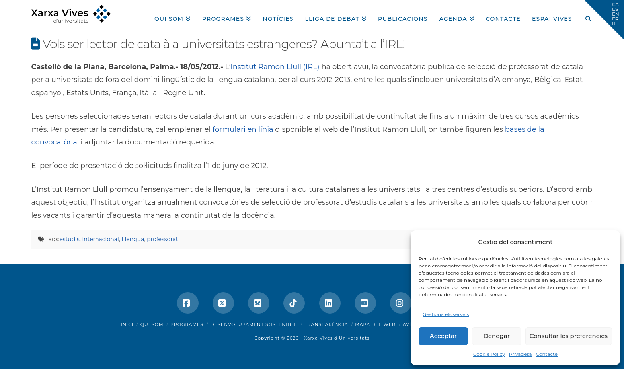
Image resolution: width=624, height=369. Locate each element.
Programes (186, 324)
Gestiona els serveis (446, 314)
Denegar (497, 336)
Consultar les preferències (569, 336)
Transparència (326, 324)
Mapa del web (375, 324)
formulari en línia (243, 129)
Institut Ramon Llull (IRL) (274, 66)
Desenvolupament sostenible (254, 324)
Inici (127, 324)
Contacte (547, 354)
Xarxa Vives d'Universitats (337, 338)
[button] (604, 20)
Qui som (152, 324)
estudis (69, 239)
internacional (100, 239)
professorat (162, 239)
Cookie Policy (489, 354)
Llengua (132, 239)
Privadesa (520, 354)
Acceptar (443, 336)
